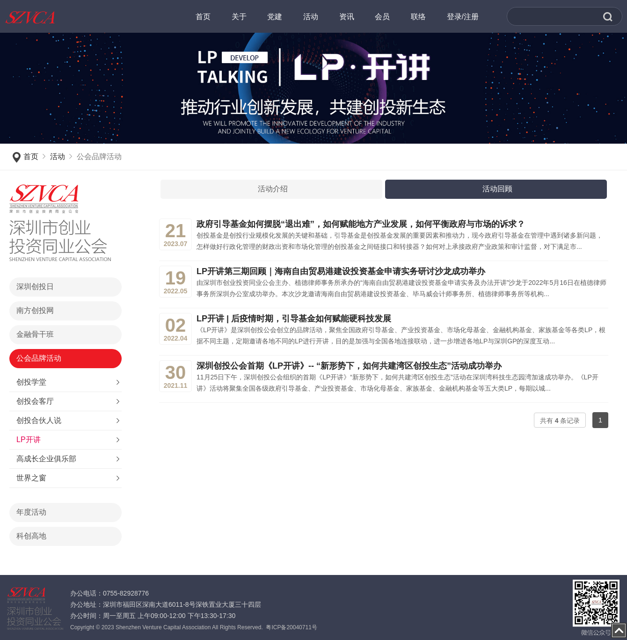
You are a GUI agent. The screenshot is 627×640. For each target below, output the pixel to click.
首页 (30, 156)
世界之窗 (31, 478)
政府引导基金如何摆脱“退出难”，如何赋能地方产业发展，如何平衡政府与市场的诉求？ (361, 224)
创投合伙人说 (38, 420)
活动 (57, 156)
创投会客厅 (35, 401)
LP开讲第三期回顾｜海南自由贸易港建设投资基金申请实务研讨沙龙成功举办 (341, 271)
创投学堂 (31, 382)
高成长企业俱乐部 (46, 459)
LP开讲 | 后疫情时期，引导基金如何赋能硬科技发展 (294, 318)
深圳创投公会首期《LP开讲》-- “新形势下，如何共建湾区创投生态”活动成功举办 (349, 366)
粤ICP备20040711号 (291, 627)
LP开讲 (28, 440)
